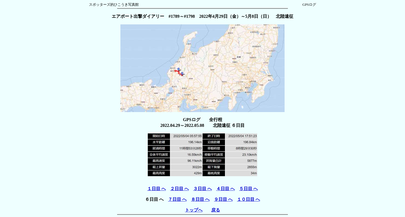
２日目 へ (179, 188)
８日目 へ (200, 199)
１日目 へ (156, 188)
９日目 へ (223, 199)
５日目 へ (248, 188)
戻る (215, 210)
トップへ (193, 210)
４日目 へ (225, 188)
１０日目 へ (248, 199)
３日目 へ (202, 188)
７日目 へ (177, 199)
